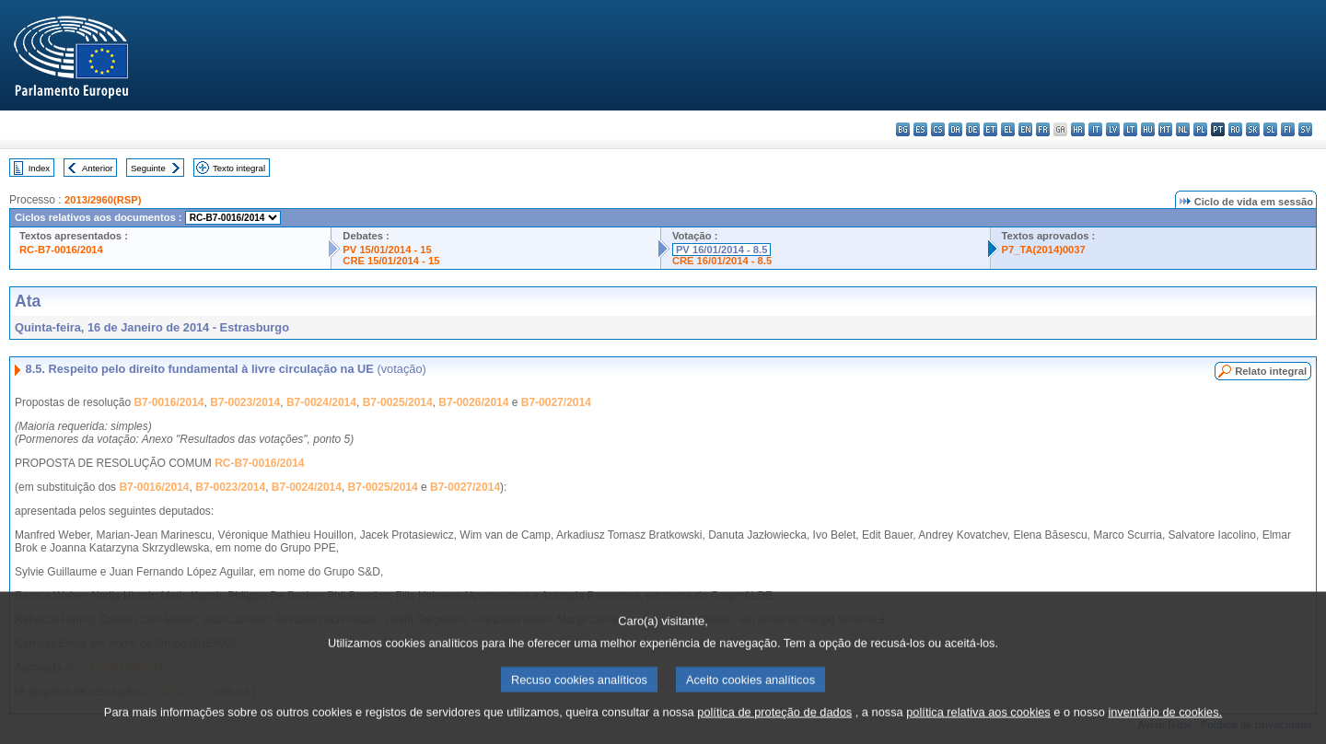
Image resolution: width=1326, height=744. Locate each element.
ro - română (1235, 129)
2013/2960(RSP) (102, 199)
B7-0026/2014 (473, 402)
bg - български (903, 129)
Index (39, 168)
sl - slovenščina (1270, 129)
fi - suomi (1288, 129)
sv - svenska (1305, 129)
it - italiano (1095, 129)
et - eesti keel (990, 129)
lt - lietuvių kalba (1130, 129)
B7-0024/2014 (321, 402)
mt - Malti (1165, 129)
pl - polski (1200, 129)
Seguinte (148, 168)
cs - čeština (938, 129)
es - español (920, 129)
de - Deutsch (973, 129)
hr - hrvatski (1078, 129)
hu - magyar (1148, 129)
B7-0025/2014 (398, 402)
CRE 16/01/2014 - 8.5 (722, 260)
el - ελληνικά (1008, 129)
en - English (1025, 129)
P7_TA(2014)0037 (1044, 249)
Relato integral (1271, 371)
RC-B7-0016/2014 (61, 249)
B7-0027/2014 (556, 402)
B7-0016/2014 (169, 402)
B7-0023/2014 (245, 402)
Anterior (97, 168)
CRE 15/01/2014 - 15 (391, 260)
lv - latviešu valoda (1113, 129)
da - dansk (955, 129)
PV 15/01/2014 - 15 (387, 249)
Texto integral (239, 168)
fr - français (1043, 129)
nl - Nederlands (1183, 129)
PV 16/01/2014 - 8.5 (722, 249)
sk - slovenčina (1253, 129)
